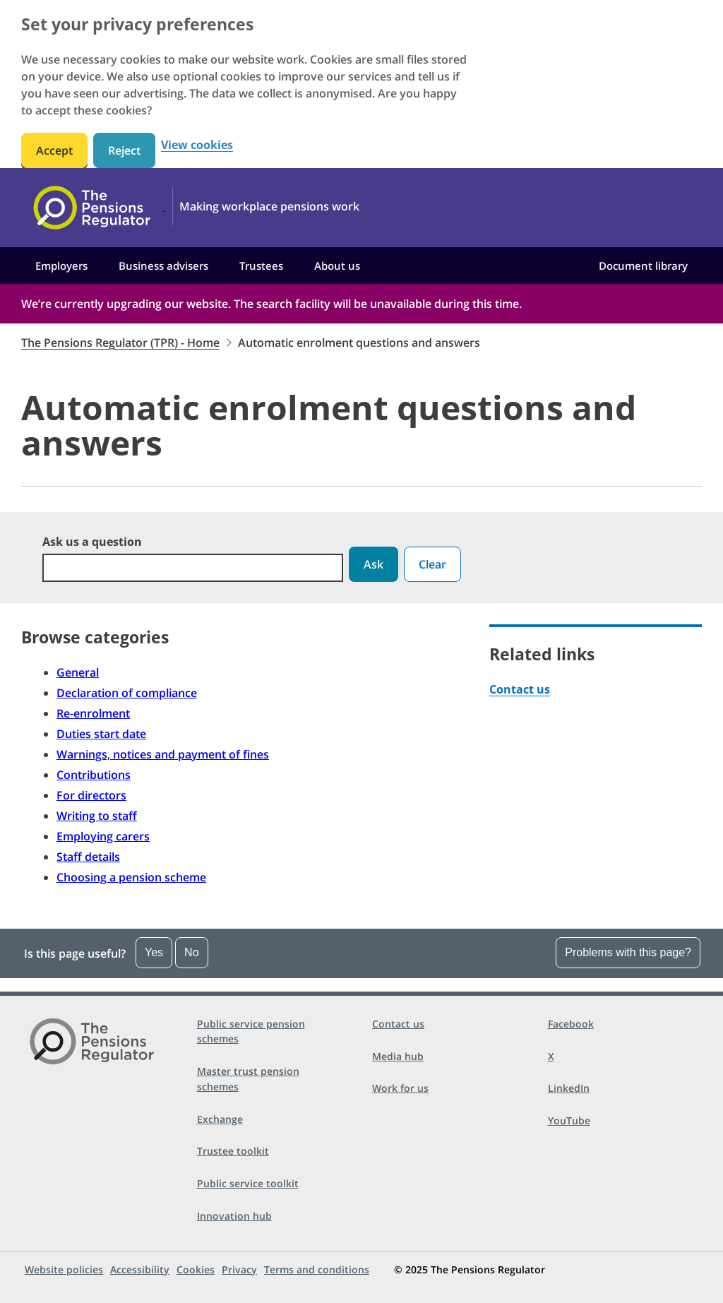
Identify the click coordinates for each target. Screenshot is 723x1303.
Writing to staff (96, 815)
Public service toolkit (248, 1183)
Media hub (398, 1056)
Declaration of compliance (126, 693)
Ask (373, 564)
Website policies (64, 1269)
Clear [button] (432, 564)
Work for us (400, 1088)
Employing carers (103, 836)
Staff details (88, 856)
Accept (54, 150)
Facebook (571, 1023)
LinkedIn (569, 1088)
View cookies (197, 145)
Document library (643, 265)
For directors (91, 795)
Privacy (239, 1269)
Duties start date (101, 734)
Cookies (196, 1269)
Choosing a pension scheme (131, 877)
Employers (61, 265)
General (77, 672)
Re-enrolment (93, 713)
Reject (124, 150)
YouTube (569, 1120)
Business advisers (163, 265)
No (191, 952)
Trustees (261, 265)
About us (337, 265)
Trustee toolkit (233, 1151)
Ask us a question (92, 541)
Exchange (220, 1119)
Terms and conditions (316, 1269)
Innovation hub (234, 1215)
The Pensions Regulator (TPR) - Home (120, 342)
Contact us (519, 689)
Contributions (93, 775)
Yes (154, 952)
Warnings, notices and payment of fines (162, 754)
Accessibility (139, 1269)
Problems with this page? (628, 952)
